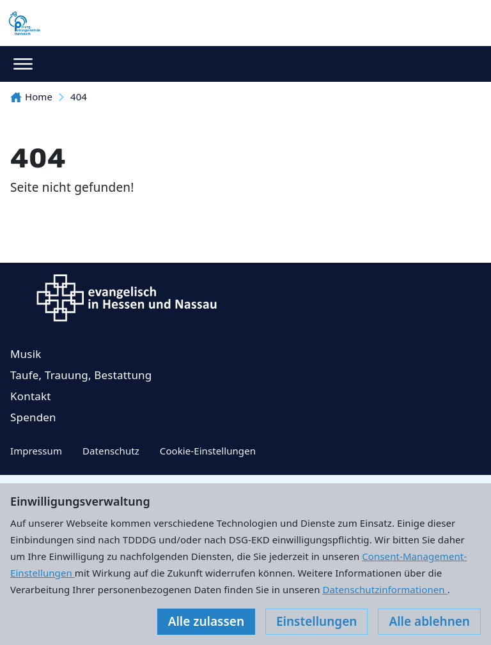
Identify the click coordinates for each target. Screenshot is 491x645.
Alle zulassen (206, 621)
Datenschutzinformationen (384, 589)
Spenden (33, 417)
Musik (25, 353)
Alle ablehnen (429, 621)
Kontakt (30, 396)
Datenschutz (110, 450)
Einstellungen (316, 621)
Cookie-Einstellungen (208, 450)
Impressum (36, 450)
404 (78, 96)
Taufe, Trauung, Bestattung (81, 375)
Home (31, 96)
